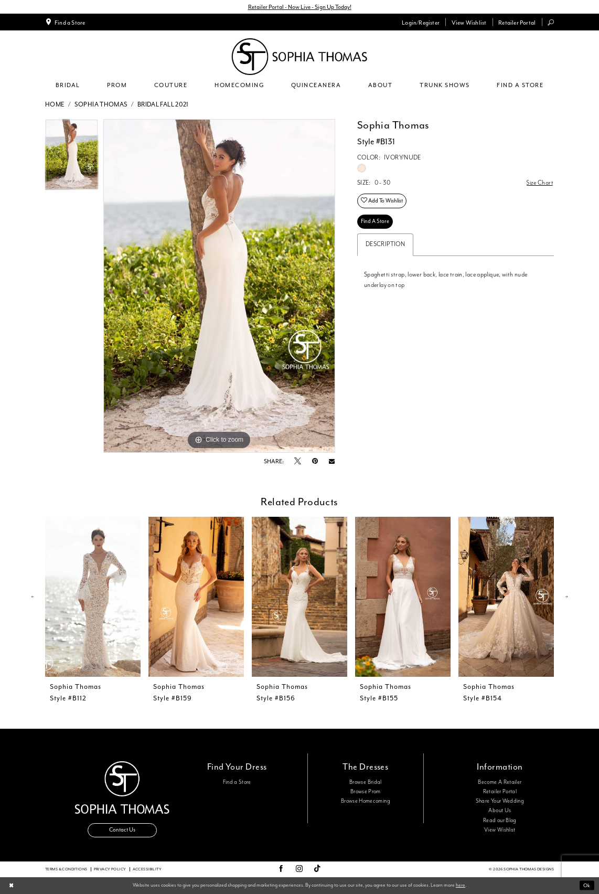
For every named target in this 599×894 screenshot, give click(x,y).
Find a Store (237, 782)
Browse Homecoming (365, 801)
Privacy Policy (110, 869)
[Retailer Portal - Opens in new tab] (517, 22)
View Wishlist (500, 830)
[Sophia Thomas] (299, 56)
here (460, 885)
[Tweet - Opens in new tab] (298, 461)
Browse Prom (365, 792)
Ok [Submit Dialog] (586, 885)
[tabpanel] (71, 157)
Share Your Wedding (500, 801)
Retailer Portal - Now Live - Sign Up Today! (299, 6)
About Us (499, 811)
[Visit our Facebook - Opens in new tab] (281, 869)
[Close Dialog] (11, 886)
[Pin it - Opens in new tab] (315, 461)
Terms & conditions (66, 869)
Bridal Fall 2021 (163, 105)
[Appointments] (65, 22)
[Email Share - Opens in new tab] (331, 461)
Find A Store (375, 221)
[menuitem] (65, 22)
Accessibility (147, 869)
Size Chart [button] (539, 182)
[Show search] (551, 22)
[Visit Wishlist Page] (468, 22)
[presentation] (93, 597)
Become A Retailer (499, 782)
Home (55, 105)
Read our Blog (500, 820)
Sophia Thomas (101, 105)
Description (385, 244)
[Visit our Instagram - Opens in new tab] (299, 869)
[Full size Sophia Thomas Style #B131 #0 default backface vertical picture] (219, 286)
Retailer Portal (500, 792)
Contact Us (122, 830)
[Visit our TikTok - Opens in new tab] (317, 869)
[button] (421, 22)
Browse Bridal (365, 782)
